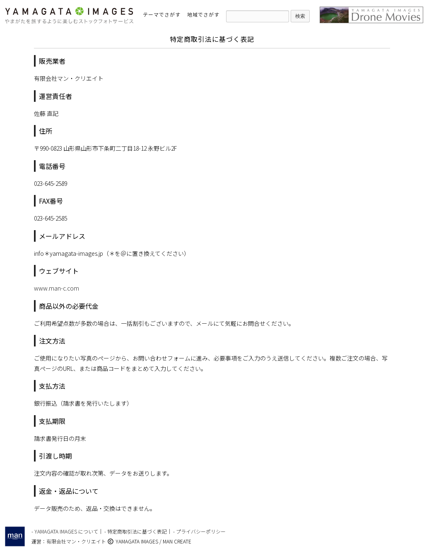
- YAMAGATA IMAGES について (64, 531)
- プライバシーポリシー (199, 531)
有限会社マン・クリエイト (76, 541)
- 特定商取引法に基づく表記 (135, 531)
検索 (300, 16)
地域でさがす (203, 14)
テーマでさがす (162, 14)
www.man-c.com (56, 288)
